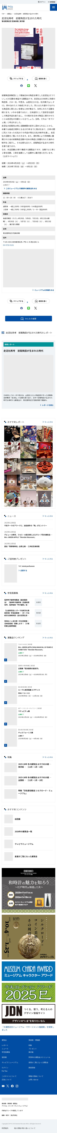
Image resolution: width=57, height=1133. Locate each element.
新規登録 (32, 1068)
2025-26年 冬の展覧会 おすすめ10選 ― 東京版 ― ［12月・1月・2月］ (34, 765)
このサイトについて (9, 1076)
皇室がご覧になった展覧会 (26, 856)
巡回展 (17, 819)
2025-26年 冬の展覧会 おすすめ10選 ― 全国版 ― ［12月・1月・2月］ (34, 779)
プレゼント (33, 1049)
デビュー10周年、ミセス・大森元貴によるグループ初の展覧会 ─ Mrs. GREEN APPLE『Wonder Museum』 (28, 536)
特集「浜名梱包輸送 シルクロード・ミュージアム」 (35, 792)
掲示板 (31, 1052)
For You (4, 1071)
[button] (12, 434)
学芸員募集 (6, 1052)
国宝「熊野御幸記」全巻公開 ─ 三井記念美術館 (21, 546)
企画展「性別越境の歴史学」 (29, 668)
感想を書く (41, 78)
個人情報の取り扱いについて (24, 1128)
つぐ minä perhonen (26, 566)
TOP (3, 14)
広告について (7, 1080)
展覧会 (9, 14)
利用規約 (5, 1128)
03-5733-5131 (8, 245)
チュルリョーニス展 (25, 732)
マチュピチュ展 (24, 711)
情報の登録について (36, 1076)
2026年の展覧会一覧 (23, 831)
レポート (11, 344)
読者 (6, 344)
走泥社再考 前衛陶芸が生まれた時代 (23, 350)
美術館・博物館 (34, 1040)
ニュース (5, 1049)
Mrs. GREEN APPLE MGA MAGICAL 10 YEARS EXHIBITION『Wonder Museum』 (35, 648)
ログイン (5, 1068)
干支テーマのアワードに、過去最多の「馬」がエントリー (25, 525)
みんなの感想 (28, 318)
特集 (30, 1045)
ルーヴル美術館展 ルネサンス (29, 690)
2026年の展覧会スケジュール (39, 1057)
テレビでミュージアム (24, 843)
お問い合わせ (33, 1080)
